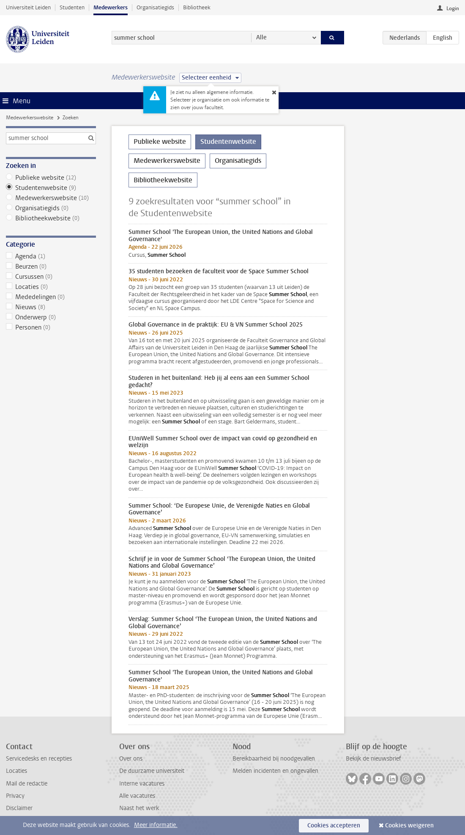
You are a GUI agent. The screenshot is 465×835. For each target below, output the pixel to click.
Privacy (15, 796)
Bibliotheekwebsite (51, 218)
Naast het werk (139, 808)
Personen (51, 327)
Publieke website (51, 177)
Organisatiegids (155, 7)
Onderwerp (51, 317)
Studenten (72, 7)
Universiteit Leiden (28, 7)
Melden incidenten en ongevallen (275, 771)
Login (452, 8)
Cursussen (51, 276)
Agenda (51, 256)
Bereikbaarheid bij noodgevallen (273, 759)
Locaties (51, 286)
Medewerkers (110, 7)
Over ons (130, 759)
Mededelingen (51, 297)
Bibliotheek (197, 7)
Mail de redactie (26, 784)
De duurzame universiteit (151, 771)
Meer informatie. (156, 825)
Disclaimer (19, 808)
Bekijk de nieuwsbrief (373, 759)
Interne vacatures (141, 784)
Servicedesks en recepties (39, 759)
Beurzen (51, 266)
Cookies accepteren (333, 825)
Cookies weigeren (409, 825)
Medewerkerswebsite (29, 117)
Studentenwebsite (51, 187)
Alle (261, 37)
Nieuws (51, 307)
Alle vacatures (137, 796)
